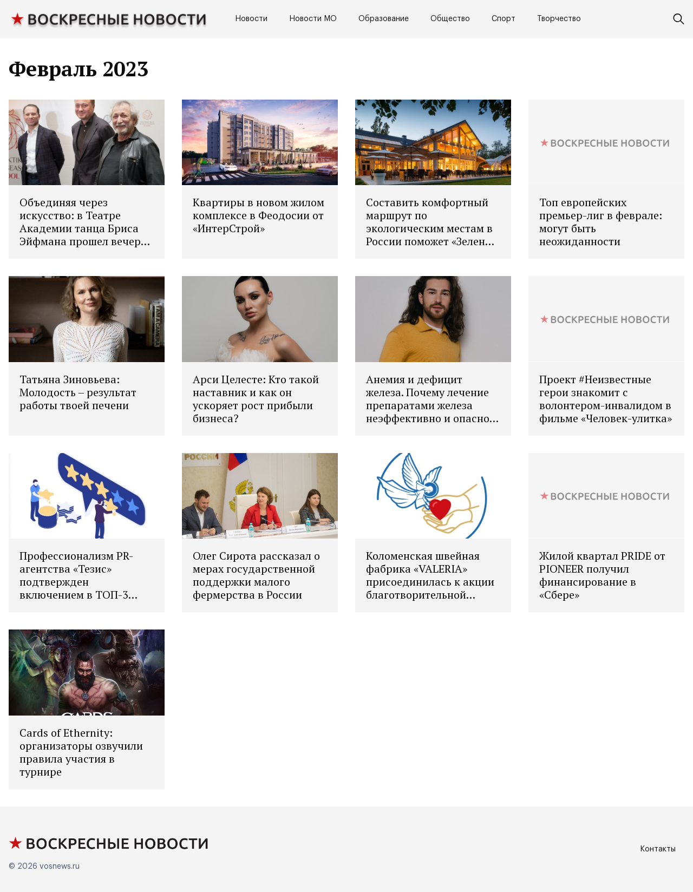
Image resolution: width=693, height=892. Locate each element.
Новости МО (313, 19)
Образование (383, 19)
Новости (251, 19)
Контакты (658, 849)
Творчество (559, 19)
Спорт (503, 19)
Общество (450, 19)
